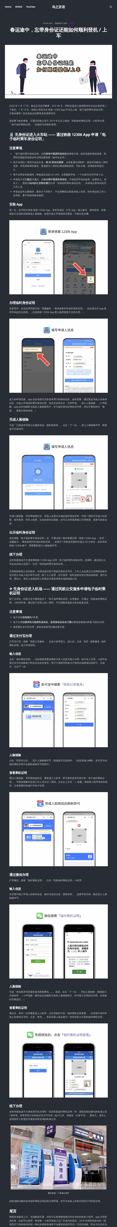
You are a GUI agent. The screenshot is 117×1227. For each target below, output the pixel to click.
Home (8, 6)
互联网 (71, 23)
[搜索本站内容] (111, 7)
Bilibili (18, 6)
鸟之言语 (58, 7)
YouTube (30, 6)
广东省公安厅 (63, 1193)
